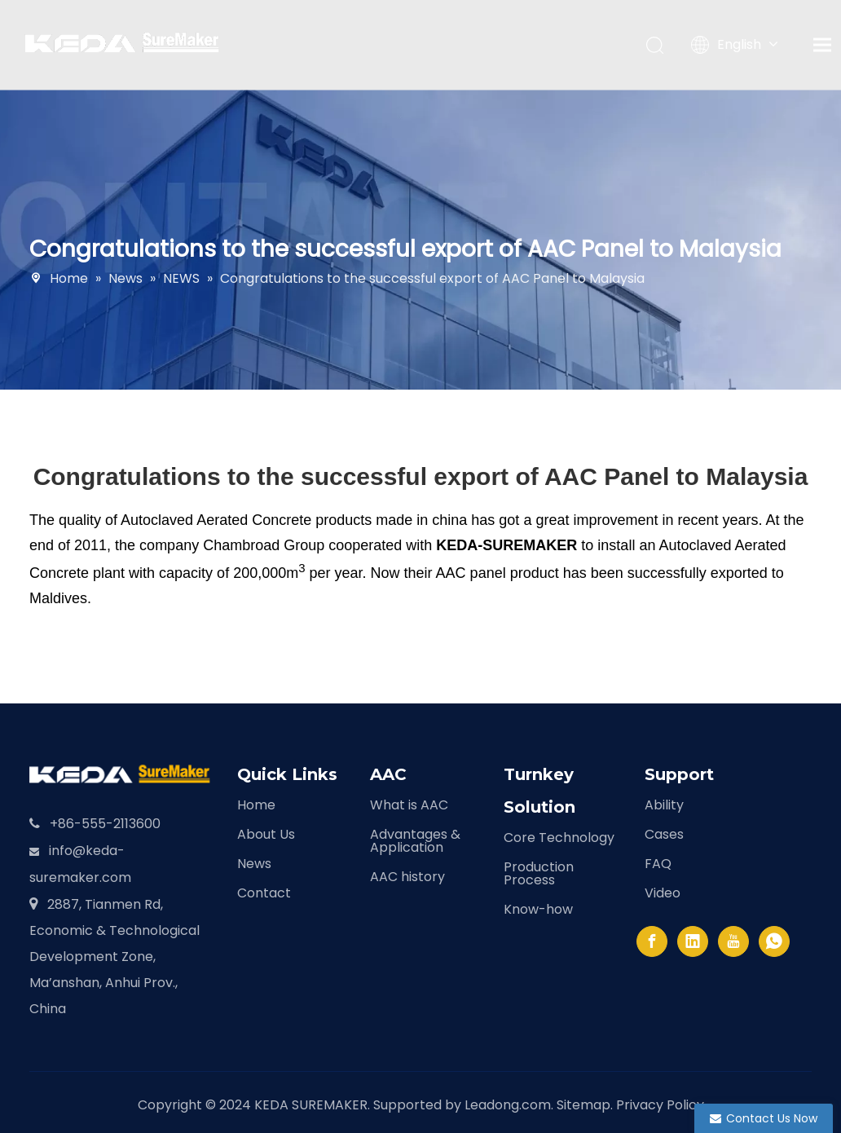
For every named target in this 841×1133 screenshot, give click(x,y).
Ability (664, 805)
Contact (264, 893)
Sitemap (583, 1105)
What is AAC (409, 805)
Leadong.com (508, 1105)
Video (662, 893)
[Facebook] (651, 941)
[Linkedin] (692, 941)
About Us (266, 834)
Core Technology (559, 837)
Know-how (538, 909)
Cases (664, 834)
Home (256, 805)
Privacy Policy (660, 1105)
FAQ (658, 863)
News (254, 863)
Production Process (539, 873)
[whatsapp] (774, 941)
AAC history (407, 876)
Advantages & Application (415, 841)
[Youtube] (733, 941)
